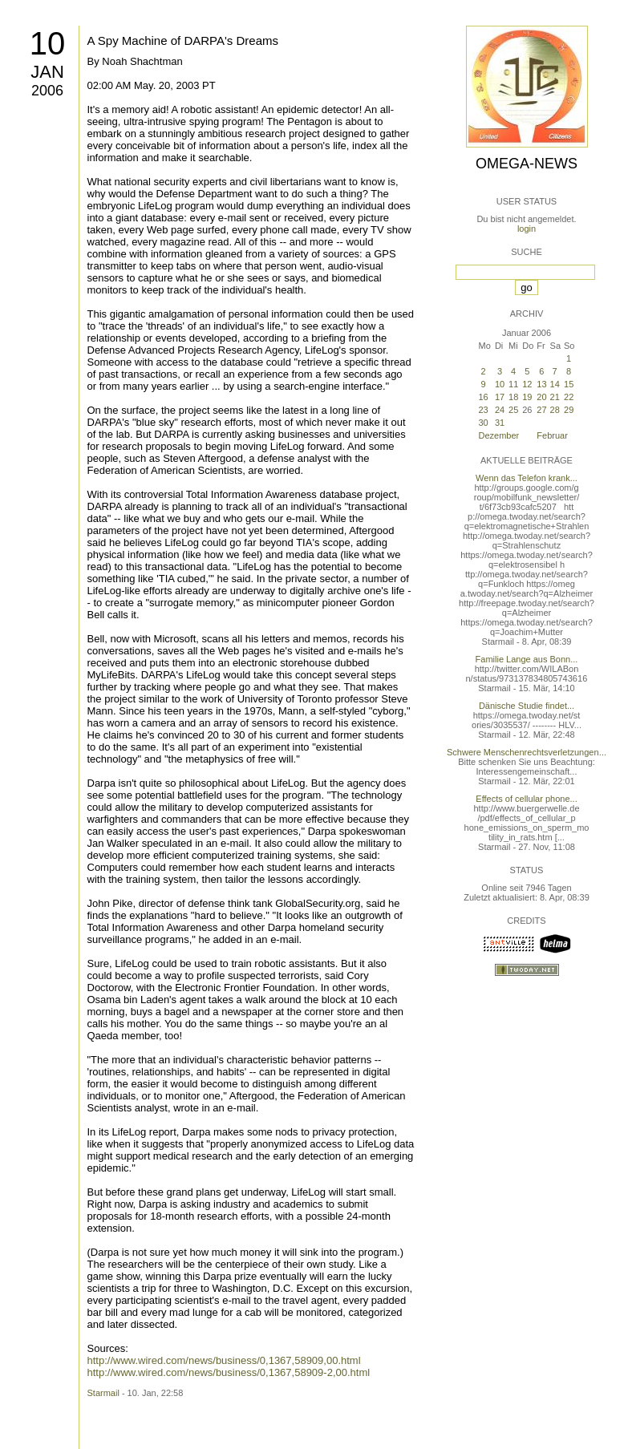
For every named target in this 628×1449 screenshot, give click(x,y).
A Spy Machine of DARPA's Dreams (183, 40)
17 (499, 397)
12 (527, 384)
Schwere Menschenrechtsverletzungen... (526, 752)
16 (483, 397)
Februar (552, 435)
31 (499, 422)
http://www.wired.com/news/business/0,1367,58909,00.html (224, 1360)
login (526, 228)
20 (541, 397)
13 (541, 384)
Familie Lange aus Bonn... (527, 659)
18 (513, 397)
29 (568, 410)
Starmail (103, 1393)
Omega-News (526, 164)
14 (555, 384)
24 (499, 410)
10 (48, 43)
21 (555, 397)
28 (555, 410)
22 (568, 397)
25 (513, 410)
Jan (47, 72)
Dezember (499, 435)
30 (483, 422)
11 (513, 384)
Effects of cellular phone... (526, 798)
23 (483, 410)
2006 (47, 91)
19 (527, 397)
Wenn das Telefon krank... (526, 478)
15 (568, 384)
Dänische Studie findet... (526, 705)
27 (541, 410)
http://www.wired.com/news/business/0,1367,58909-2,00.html (229, 1372)
